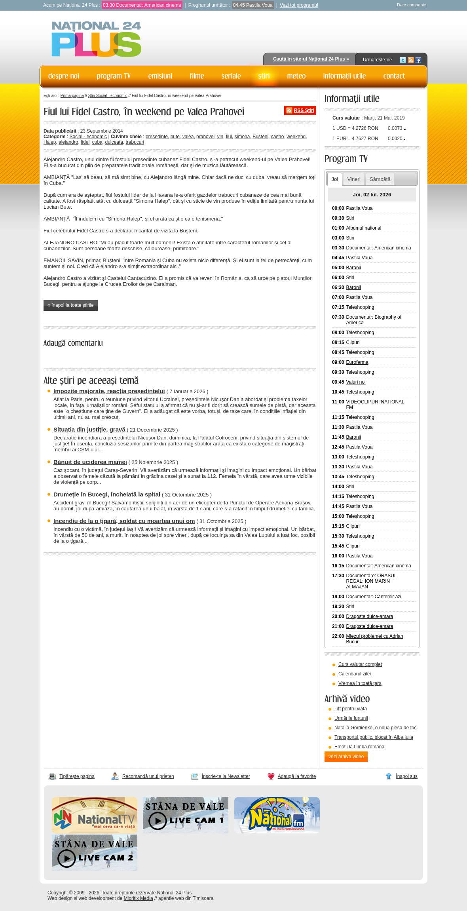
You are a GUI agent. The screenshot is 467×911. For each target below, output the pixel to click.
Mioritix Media (138, 898)
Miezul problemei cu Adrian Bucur (374, 639)
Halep (50, 142)
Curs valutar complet (360, 664)
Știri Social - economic (107, 95)
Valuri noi (356, 382)
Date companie (411, 4)
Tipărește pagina (77, 776)
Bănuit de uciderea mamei (90, 461)
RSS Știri (304, 110)
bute (175, 136)
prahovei (205, 136)
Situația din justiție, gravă (89, 429)
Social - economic (88, 136)
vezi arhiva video (346, 756)
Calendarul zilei (354, 674)
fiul (229, 136)
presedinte (157, 136)
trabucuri (135, 142)
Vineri (353, 179)
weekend (296, 136)
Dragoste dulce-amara (369, 616)
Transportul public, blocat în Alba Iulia (373, 737)
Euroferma (357, 362)
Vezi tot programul (299, 5)
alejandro (68, 142)
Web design (59, 898)
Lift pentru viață (350, 708)
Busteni (260, 136)
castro (277, 136)
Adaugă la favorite (297, 776)
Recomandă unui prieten (148, 776)
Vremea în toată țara (360, 683)
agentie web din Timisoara (185, 898)
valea (188, 136)
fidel (85, 142)
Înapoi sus (407, 776)
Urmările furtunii (351, 718)
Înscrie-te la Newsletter (226, 776)
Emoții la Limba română (359, 746)
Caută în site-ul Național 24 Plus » (311, 59)
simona (242, 136)
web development (97, 898)
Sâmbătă (380, 179)
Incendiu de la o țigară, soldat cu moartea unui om (124, 520)
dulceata (114, 142)
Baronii (353, 267)
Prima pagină (72, 95)
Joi (334, 179)
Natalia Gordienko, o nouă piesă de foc (375, 727)
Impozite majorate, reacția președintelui (109, 391)
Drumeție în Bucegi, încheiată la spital (106, 494)
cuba (97, 142)
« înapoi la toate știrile (70, 305)
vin (220, 136)
